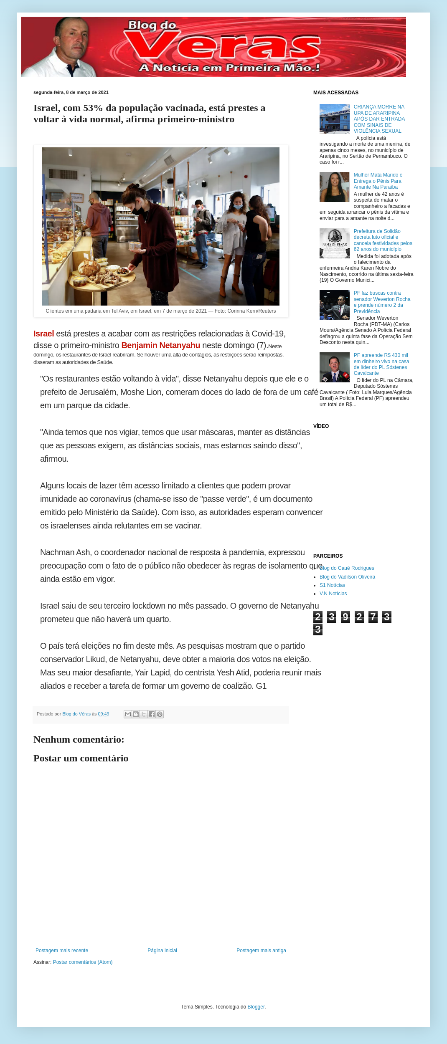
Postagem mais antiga (261, 950)
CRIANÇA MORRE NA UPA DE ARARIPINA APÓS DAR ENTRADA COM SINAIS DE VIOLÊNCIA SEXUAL (379, 119)
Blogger (256, 1007)
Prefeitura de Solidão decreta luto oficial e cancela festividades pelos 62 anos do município (383, 240)
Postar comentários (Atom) (83, 962)
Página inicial (162, 950)
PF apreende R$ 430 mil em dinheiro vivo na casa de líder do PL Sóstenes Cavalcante (381, 364)
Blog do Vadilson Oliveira (347, 577)
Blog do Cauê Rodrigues (347, 568)
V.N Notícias (333, 594)
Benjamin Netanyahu (160, 345)
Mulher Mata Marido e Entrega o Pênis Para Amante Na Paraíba (378, 181)
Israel (43, 333)
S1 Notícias (332, 585)
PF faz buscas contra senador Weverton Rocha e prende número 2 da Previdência (382, 302)
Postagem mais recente (62, 950)
